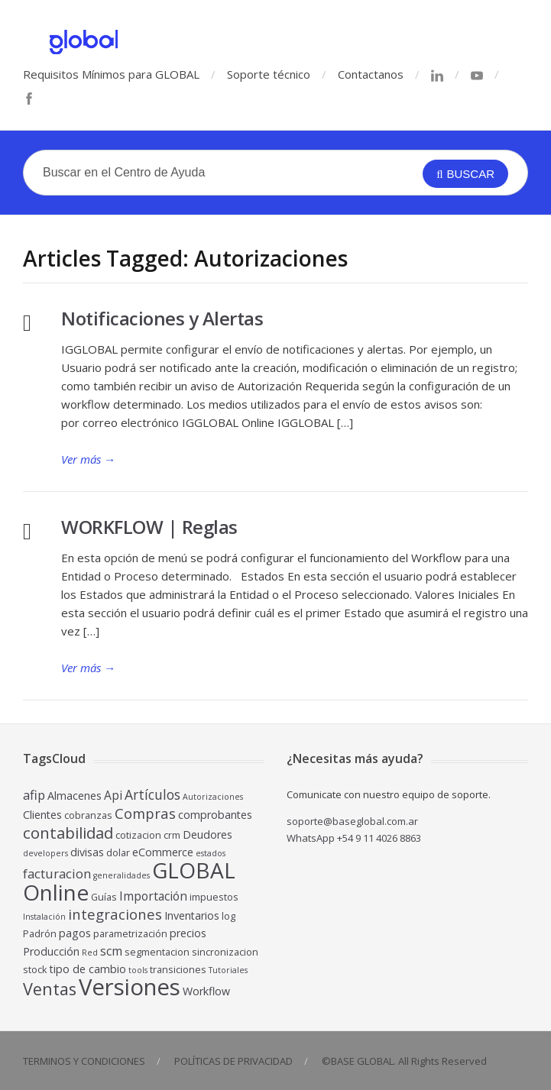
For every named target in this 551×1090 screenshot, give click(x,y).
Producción (51, 951)
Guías (104, 897)
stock (35, 969)
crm (172, 835)
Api (113, 795)
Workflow (206, 991)
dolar (118, 852)
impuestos (214, 897)
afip (34, 795)
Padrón (40, 933)
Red (90, 952)
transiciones (178, 969)
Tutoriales (228, 970)
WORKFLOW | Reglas (149, 526)
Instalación (44, 916)
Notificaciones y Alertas (162, 318)
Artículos (152, 794)
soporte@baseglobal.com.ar (352, 821)
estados (210, 853)
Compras (145, 813)
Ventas (49, 989)
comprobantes (215, 814)
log (228, 916)
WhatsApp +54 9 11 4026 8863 (354, 838)
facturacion (57, 873)
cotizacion (138, 835)
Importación (153, 896)
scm (111, 951)
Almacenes (74, 795)
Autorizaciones (213, 796)
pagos (75, 933)
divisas (87, 852)
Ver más (88, 459)
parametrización (130, 933)
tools (137, 970)
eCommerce (162, 852)
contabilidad (68, 832)
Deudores (207, 834)
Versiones (129, 987)
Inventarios (191, 915)
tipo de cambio (88, 969)
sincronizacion (225, 952)
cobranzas (88, 815)
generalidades (121, 875)
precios (188, 933)
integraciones (115, 913)
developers (45, 853)
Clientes (42, 814)
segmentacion (157, 952)
